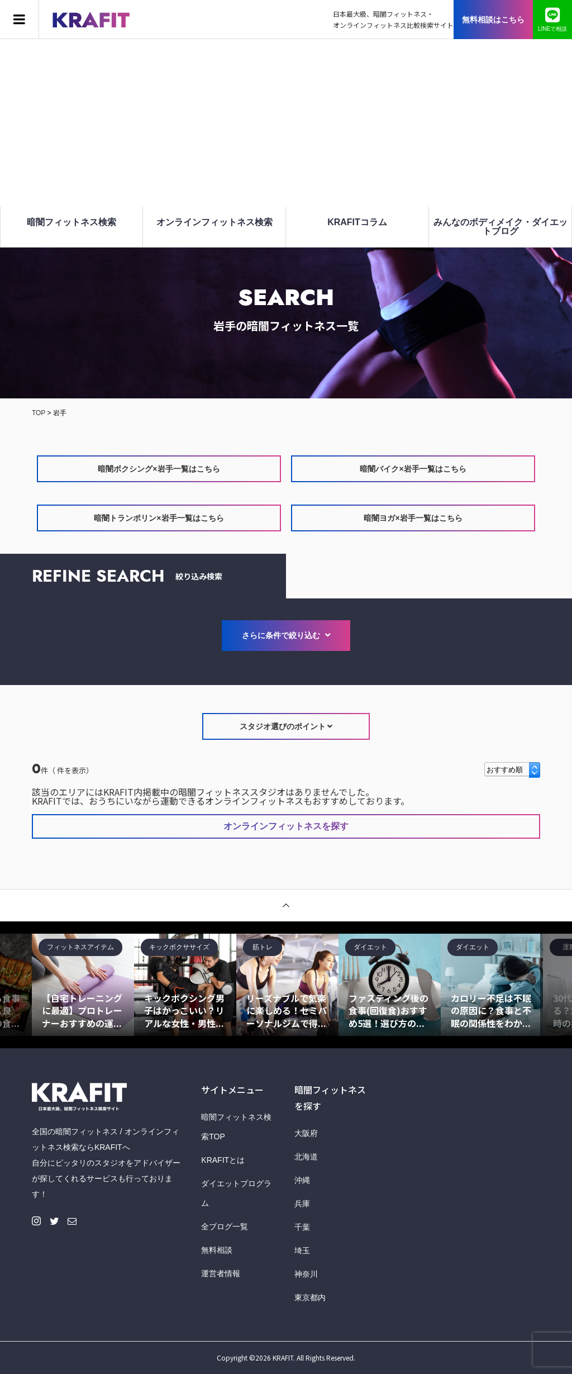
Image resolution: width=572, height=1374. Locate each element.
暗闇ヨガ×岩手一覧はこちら (413, 518)
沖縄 (302, 1180)
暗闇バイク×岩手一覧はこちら (413, 468)
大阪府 (306, 1133)
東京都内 (310, 1297)
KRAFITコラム (357, 222)
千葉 (302, 1227)
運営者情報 (220, 1273)
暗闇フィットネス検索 (71, 222)
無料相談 (216, 1249)
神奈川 (306, 1274)
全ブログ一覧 (224, 1226)
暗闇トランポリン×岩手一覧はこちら (158, 518)
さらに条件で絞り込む (286, 635)
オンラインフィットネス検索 (214, 222)
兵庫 (302, 1203)
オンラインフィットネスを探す (286, 826)
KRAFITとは (223, 1160)
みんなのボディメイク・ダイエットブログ (500, 226)
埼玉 (302, 1250)
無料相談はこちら (493, 19)
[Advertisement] (286, 123)
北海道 (306, 1156)
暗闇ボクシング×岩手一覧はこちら (159, 468)
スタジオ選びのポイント (286, 726)
